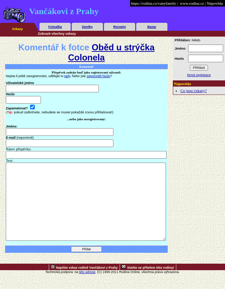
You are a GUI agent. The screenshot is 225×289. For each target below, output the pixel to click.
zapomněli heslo (98, 76)
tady (67, 76)
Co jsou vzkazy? (193, 90)
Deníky (87, 27)
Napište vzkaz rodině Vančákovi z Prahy (87, 283)
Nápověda (215, 3)
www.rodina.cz (192, 3)
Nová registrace (199, 75)
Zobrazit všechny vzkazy (57, 33)
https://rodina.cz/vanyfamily (153, 3)
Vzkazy (17, 29)
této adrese (87, 287)
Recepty (119, 27)
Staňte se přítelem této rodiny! (150, 283)
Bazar (152, 27)
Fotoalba (55, 27)
